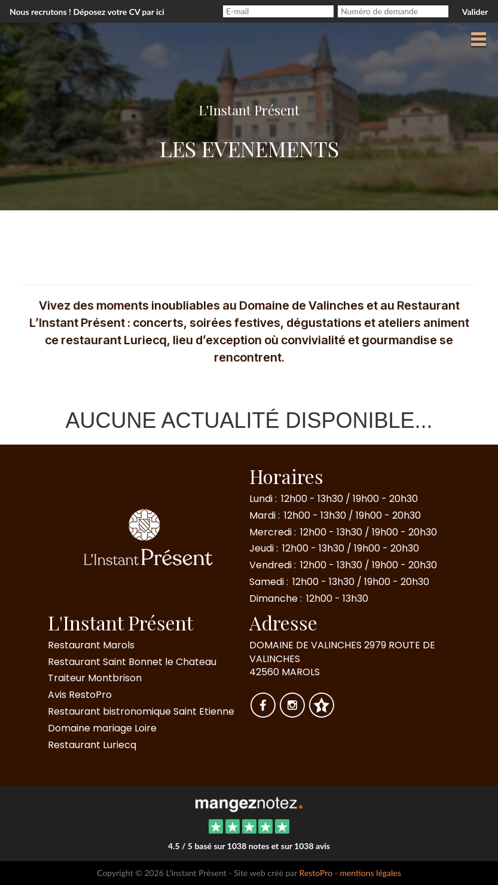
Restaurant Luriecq (92, 745)
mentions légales (370, 873)
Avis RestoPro (80, 695)
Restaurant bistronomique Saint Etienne (141, 711)
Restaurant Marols (91, 645)
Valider (475, 12)
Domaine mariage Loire (102, 728)
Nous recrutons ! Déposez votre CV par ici (87, 12)
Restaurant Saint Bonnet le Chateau (132, 662)
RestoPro (316, 873)
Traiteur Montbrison (95, 678)
